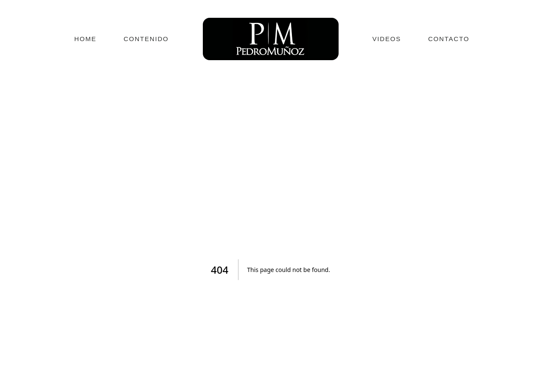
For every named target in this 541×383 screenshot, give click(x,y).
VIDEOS (387, 38)
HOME (85, 38)
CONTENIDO (145, 38)
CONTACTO (448, 38)
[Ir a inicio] (271, 39)
